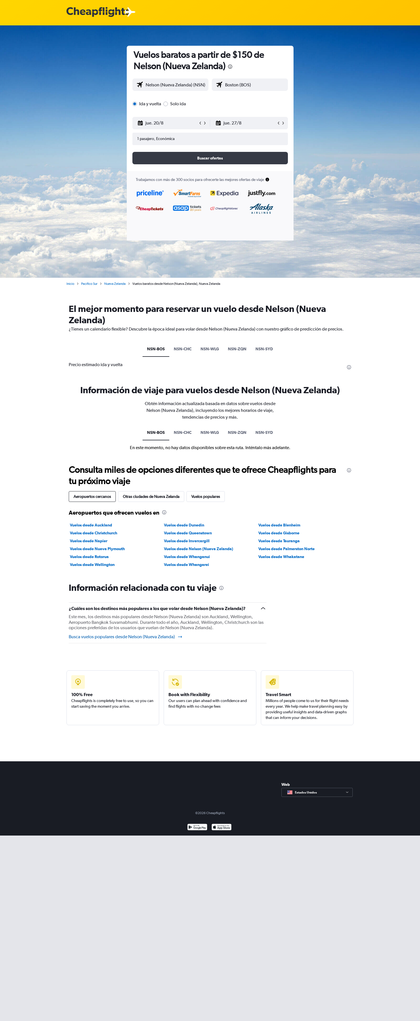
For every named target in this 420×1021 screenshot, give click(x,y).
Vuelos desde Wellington (92, 564)
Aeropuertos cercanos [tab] (92, 496)
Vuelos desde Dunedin (184, 525)
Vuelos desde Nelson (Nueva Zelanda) (198, 548)
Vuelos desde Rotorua (89, 556)
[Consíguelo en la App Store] (221, 827)
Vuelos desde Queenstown (188, 533)
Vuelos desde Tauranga (279, 541)
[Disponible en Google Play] (197, 827)
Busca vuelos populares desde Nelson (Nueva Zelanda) (126, 637)
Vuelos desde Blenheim (279, 525)
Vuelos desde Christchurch (93, 533)
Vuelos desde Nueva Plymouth (97, 548)
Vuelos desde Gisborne (278, 533)
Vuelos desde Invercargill (187, 541)
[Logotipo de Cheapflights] (98, 12)
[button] (167, 123)
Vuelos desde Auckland (91, 525)
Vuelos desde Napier (88, 541)
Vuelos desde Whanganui (187, 556)
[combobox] (175, 85)
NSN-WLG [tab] (210, 349)
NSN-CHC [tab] (183, 349)
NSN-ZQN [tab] (237, 349)
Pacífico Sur (89, 284)
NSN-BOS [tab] (156, 349)
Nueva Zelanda (115, 284)
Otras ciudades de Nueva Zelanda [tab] (151, 496)
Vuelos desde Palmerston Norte (286, 548)
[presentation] (230, 66)
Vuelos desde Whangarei (186, 564)
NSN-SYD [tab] (264, 349)
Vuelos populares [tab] (205, 496)
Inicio (70, 284)
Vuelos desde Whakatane (281, 556)
